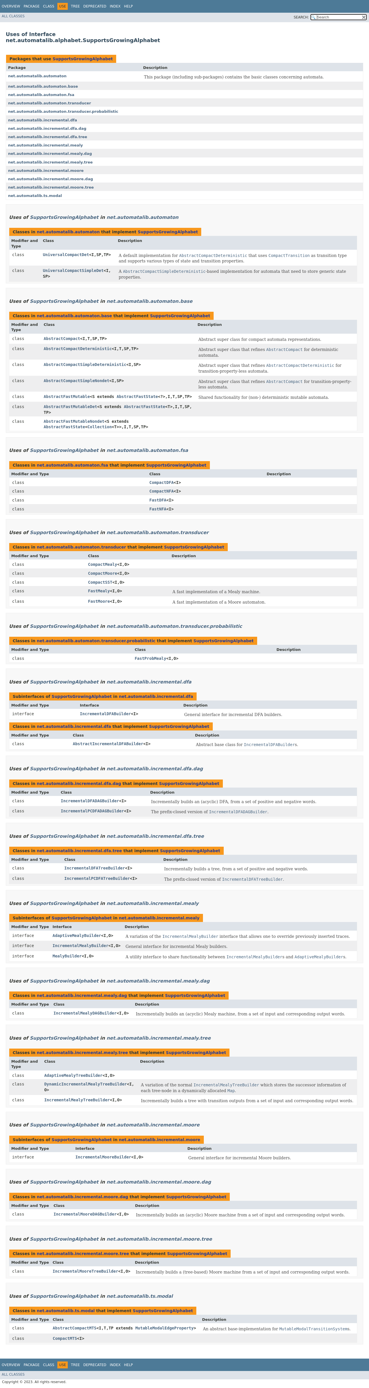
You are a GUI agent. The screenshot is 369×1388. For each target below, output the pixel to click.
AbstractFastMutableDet (70, 406)
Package (31, 6)
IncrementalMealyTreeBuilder (77, 1100)
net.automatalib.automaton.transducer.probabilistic (63, 111)
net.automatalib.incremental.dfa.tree (47, 137)
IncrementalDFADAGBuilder (90, 801)
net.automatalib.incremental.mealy (45, 145)
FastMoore (99, 601)
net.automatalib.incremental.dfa (42, 120)
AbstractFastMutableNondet (74, 421)
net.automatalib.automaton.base (43, 86)
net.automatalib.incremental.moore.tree (51, 187)
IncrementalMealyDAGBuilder (85, 1013)
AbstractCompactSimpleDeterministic (85, 364)
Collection (99, 427)
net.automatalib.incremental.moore (46, 170)
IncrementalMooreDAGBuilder (85, 1214)
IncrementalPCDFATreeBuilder (97, 878)
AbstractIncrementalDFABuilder (108, 743)
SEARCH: (301, 17)
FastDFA (157, 500)
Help (128, 6)
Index (115, 6)
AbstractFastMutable (67, 396)
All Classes (13, 16)
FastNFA (157, 509)
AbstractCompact (62, 338)
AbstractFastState (137, 396)
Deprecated (94, 6)
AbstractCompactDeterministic (78, 348)
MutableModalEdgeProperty (164, 1328)
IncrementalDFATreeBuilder (94, 868)
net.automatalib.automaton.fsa (41, 95)
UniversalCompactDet (66, 254)
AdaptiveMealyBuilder (76, 935)
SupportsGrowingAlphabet (82, 59)
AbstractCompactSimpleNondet (77, 380)
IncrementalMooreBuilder (103, 1157)
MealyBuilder (67, 956)
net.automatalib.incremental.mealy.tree (50, 162)
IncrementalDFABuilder (105, 713)
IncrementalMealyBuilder (80, 945)
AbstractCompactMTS (75, 1328)
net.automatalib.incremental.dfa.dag (47, 128)
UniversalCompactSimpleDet (73, 270)
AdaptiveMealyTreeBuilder (73, 1075)
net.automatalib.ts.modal (35, 196)
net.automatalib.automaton (37, 76)
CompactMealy (102, 564)
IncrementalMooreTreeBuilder (85, 1271)
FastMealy (99, 591)
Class (48, 6)
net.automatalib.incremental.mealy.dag (50, 153)
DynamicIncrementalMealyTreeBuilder (85, 1084)
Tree (75, 6)
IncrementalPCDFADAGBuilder (92, 811)
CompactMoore (102, 573)
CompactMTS (65, 1338)
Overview (11, 6)
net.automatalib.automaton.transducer (49, 103)
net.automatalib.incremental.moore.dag (50, 179)
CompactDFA (161, 482)
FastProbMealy (150, 658)
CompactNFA (161, 491)
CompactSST (100, 582)
